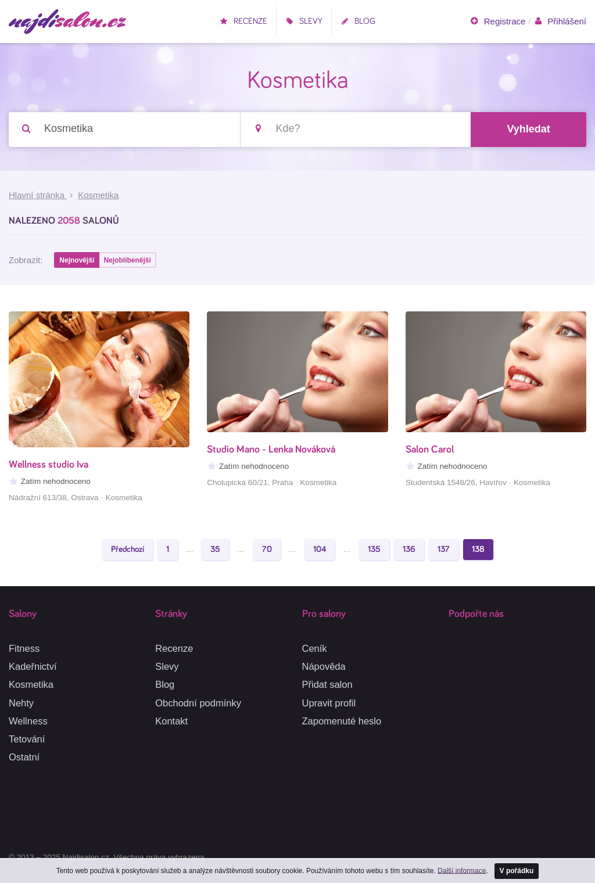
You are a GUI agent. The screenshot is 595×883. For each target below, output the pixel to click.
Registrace (497, 21)
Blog (357, 21)
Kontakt (171, 721)
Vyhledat (528, 129)
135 (374, 549)
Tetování (27, 739)
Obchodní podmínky (198, 703)
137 (444, 549)
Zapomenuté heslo (342, 721)
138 (478, 549)
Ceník (314, 648)
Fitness (24, 648)
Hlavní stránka (38, 195)
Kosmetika (31, 684)
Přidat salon (327, 684)
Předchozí (127, 549)
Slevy (303, 21)
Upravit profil (329, 703)
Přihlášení (559, 21)
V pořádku (517, 871)
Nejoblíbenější (126, 260)
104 (319, 549)
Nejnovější (76, 260)
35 (215, 549)
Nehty (21, 703)
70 (267, 549)
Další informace (462, 870)
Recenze (243, 21)
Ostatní (24, 757)
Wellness (28, 721)
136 (409, 549)
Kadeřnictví (33, 666)
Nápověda (324, 666)
